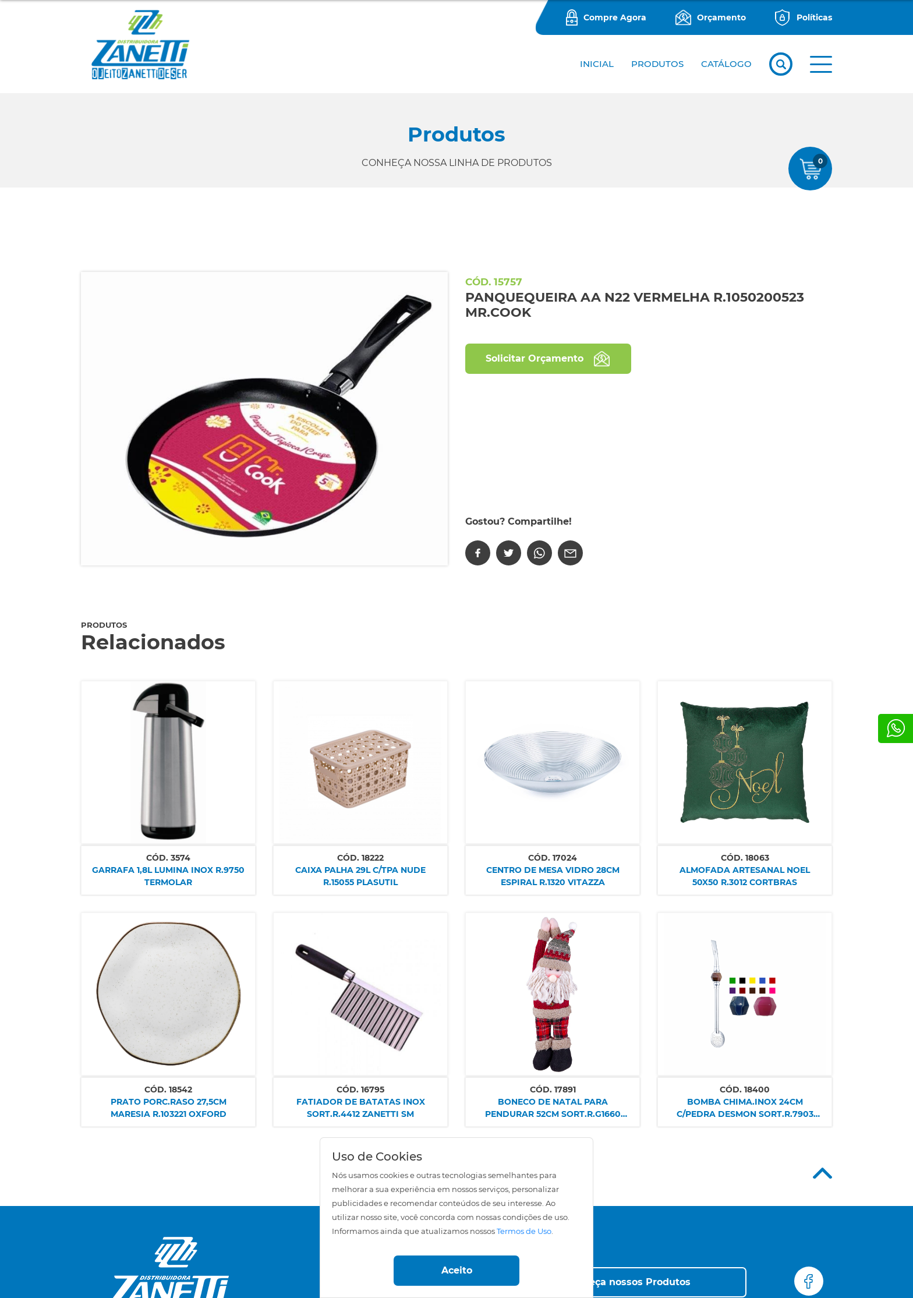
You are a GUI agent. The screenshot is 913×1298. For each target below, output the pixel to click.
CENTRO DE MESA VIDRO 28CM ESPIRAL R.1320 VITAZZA (553, 876)
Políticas (814, 17)
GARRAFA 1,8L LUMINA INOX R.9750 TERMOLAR (168, 876)
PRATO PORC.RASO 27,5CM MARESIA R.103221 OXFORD (169, 1108)
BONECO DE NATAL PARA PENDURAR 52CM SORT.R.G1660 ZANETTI (553, 1108)
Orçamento (721, 17)
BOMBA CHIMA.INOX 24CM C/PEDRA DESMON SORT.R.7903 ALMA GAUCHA (745, 1108)
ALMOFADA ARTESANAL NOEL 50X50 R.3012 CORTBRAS (745, 876)
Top (822, 1173)
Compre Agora (614, 17)
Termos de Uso (524, 1231)
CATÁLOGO (726, 63)
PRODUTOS (657, 63)
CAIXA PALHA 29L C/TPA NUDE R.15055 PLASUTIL (360, 876)
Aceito (456, 1270)
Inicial (597, 63)
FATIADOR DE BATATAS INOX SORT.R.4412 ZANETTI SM (360, 1108)
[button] (821, 64)
